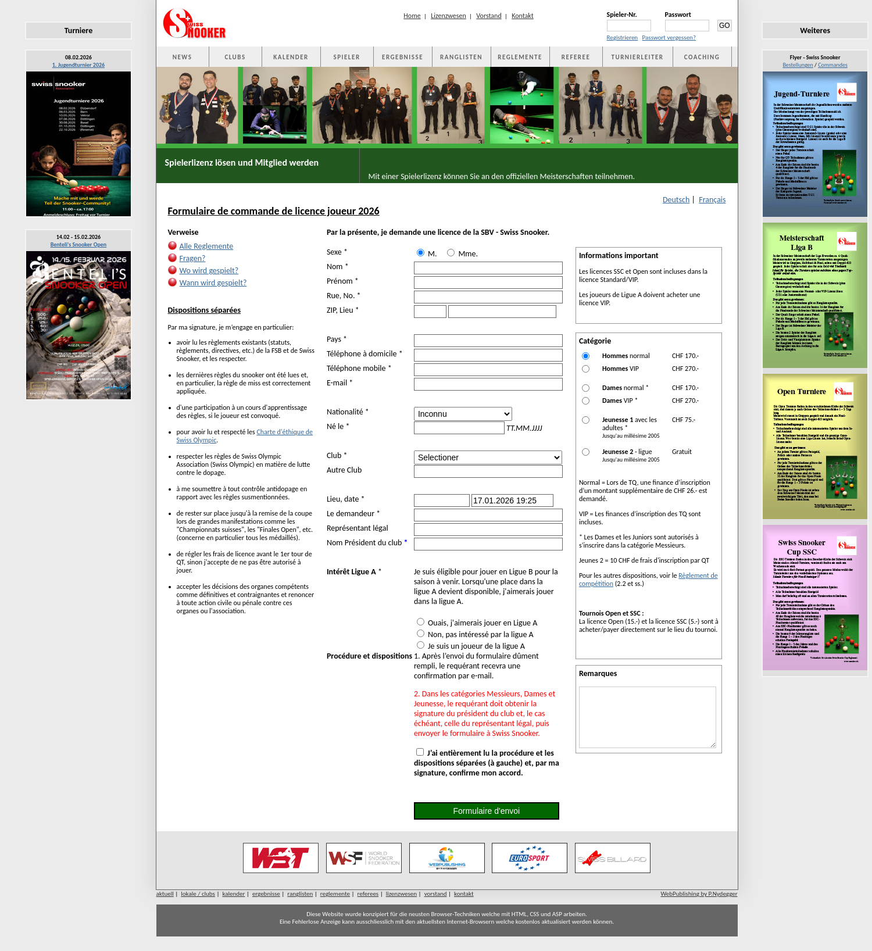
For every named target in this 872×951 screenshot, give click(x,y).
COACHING (702, 57)
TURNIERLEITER (638, 57)
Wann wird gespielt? (213, 283)
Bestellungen (797, 65)
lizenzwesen (401, 894)
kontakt (464, 894)
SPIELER (347, 57)
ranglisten (300, 894)
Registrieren (622, 37)
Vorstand (488, 16)
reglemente (335, 894)
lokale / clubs (198, 894)
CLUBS (234, 57)
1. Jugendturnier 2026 (78, 65)
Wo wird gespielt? (209, 271)
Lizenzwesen (448, 16)
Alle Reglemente (207, 246)
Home (411, 16)
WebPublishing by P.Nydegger (698, 894)
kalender (233, 894)
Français (712, 200)
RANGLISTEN (461, 57)
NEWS (182, 57)
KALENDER (290, 57)
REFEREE (576, 57)
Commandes (833, 65)
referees (368, 894)
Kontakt (523, 16)
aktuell (165, 894)
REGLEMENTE (520, 57)
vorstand (435, 894)
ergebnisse (266, 894)
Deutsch (676, 200)
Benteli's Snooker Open (79, 244)
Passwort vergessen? (669, 37)
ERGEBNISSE (402, 57)
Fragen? (193, 258)
